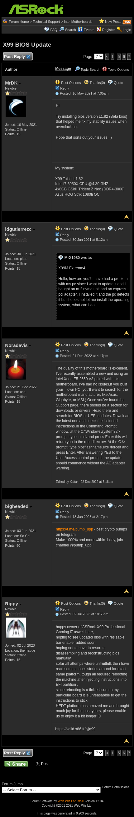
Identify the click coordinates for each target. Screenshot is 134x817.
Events (86, 30)
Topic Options (115, 69)
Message (63, 68)
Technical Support (46, 21)
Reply (64, 88)
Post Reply (17, 56)
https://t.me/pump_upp (74, 529)
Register (108, 30)
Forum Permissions (117, 787)
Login (127, 30)
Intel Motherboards (78, 21)
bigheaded (18, 506)
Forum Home (19, 21)
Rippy (13, 603)
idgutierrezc (20, 229)
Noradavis (18, 345)
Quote (118, 83)
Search (70, 30)
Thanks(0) (94, 83)
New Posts (113, 21)
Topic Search (87, 69)
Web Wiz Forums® (71, 801)
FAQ (53, 30)
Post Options (68, 83)
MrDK (13, 82)
